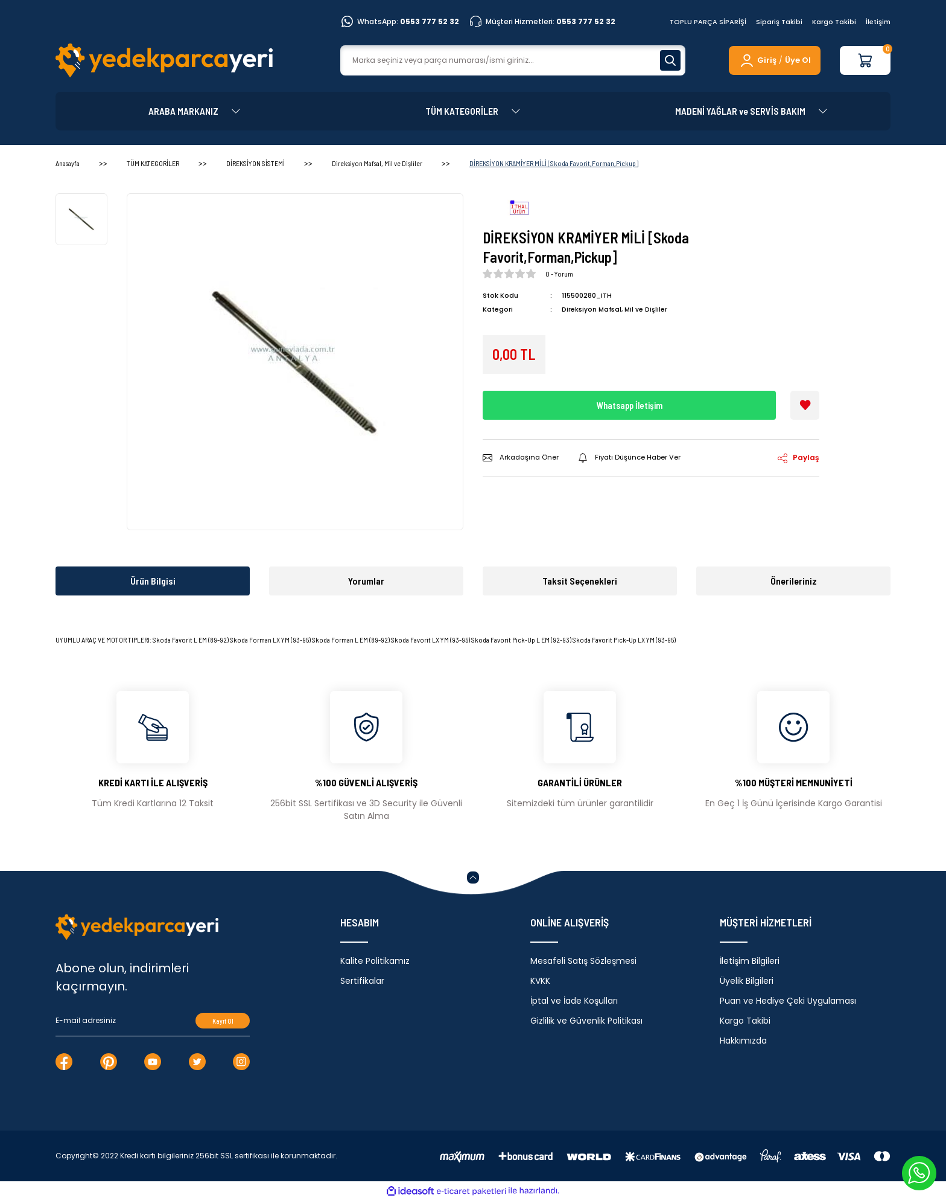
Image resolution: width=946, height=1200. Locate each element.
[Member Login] (757, 60)
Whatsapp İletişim (629, 405)
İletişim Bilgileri (749, 961)
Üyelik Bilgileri (746, 981)
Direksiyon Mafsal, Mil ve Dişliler (615, 309)
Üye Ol (798, 60)
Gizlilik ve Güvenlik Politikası (586, 1021)
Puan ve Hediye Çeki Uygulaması (788, 1001)
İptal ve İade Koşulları (574, 1001)
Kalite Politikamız (375, 961)
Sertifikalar (362, 981)
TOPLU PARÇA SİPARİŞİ (708, 22)
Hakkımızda (743, 1041)
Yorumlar (366, 580)
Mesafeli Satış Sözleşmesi (583, 961)
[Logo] (164, 60)
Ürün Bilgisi (153, 580)
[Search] (512, 60)
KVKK (540, 981)
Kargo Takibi (834, 22)
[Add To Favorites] (804, 405)
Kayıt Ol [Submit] (222, 1021)
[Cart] (865, 60)
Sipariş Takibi (779, 22)
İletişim (878, 22)
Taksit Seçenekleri (579, 580)
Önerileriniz (793, 580)
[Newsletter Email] (153, 1020)
